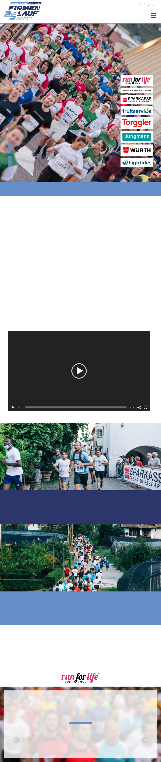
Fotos (142, 5)
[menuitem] (156, 5)
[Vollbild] (145, 407)
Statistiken (147, 5)
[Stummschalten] (139, 407)
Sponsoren (151, 5)
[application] (79, 371)
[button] (79, 371)
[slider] (76, 407)
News (137, 5)
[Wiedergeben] (13, 407)
